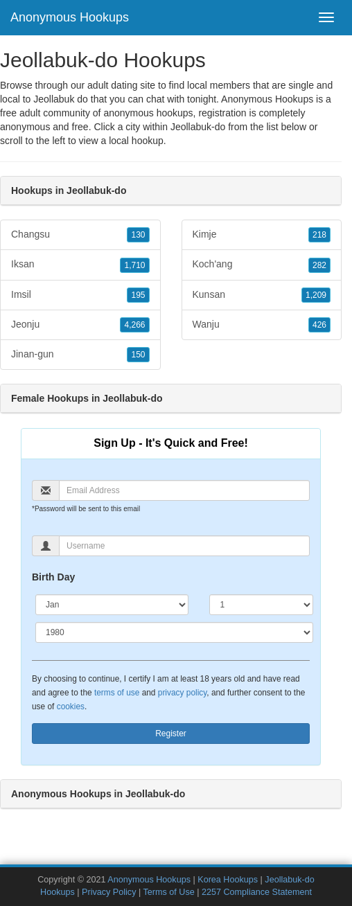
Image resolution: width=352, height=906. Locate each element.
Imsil (80, 295)
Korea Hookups (227, 880)
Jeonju (80, 324)
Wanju (262, 324)
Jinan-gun (80, 354)
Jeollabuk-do (197, 126)
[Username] (184, 545)
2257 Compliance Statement (257, 892)
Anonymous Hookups (69, 17)
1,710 (134, 265)
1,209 (316, 295)
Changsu (80, 234)
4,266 (134, 325)
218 (319, 235)
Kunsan (262, 295)
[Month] (111, 604)
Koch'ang (262, 264)
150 (138, 354)
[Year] (174, 632)
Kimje (262, 234)
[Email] (184, 490)
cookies (71, 706)
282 (319, 265)
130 (138, 235)
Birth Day (53, 577)
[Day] (261, 604)
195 (138, 295)
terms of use (116, 693)
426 (319, 325)
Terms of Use (169, 892)
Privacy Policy (109, 892)
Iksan (80, 264)
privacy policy (182, 693)
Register (170, 733)
